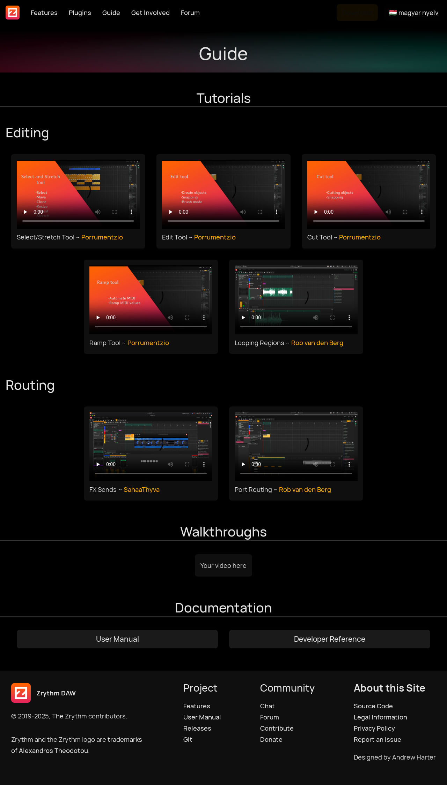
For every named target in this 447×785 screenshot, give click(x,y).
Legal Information (380, 717)
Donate (271, 739)
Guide (111, 12)
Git (187, 739)
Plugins (80, 12)
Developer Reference (329, 639)
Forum (190, 12)
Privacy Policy (374, 728)
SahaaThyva (142, 489)
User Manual (117, 639)
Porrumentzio (102, 237)
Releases (197, 728)
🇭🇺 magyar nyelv (414, 12)
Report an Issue (377, 739)
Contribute (277, 728)
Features (44, 12)
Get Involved (150, 12)
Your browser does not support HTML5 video (78, 194)
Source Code (373, 705)
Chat (267, 705)
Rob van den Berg (317, 342)
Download (357, 12)
